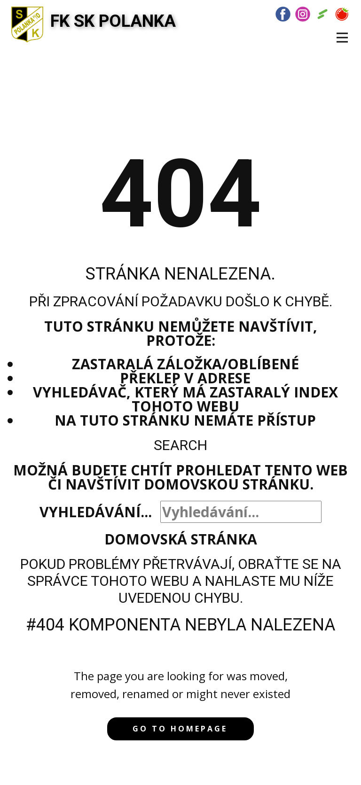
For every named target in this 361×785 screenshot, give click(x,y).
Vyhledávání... (95, 511)
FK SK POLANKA (113, 21)
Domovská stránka (180, 539)
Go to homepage (180, 728)
